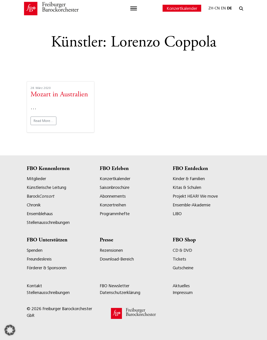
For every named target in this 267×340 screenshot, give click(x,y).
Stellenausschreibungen (48, 222)
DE (229, 8)
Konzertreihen (113, 205)
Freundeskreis (39, 259)
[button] (10, 330)
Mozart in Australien (59, 94)
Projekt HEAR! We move (195, 196)
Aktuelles (181, 285)
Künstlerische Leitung (46, 187)
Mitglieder (36, 178)
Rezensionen (111, 250)
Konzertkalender (182, 8)
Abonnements (113, 196)
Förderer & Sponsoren (46, 267)
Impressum (183, 292)
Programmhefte (115, 213)
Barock (40, 196)
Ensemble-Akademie (191, 205)
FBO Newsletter (114, 285)
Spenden (34, 250)
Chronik (34, 205)
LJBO (177, 213)
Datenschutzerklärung (120, 292)
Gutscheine (183, 267)
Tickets (179, 259)
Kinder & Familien (189, 178)
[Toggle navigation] (134, 8)
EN (223, 8)
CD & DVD (182, 250)
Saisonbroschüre (114, 187)
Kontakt (34, 285)
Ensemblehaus (40, 213)
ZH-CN (214, 8)
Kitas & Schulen (187, 187)
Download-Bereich (117, 259)
